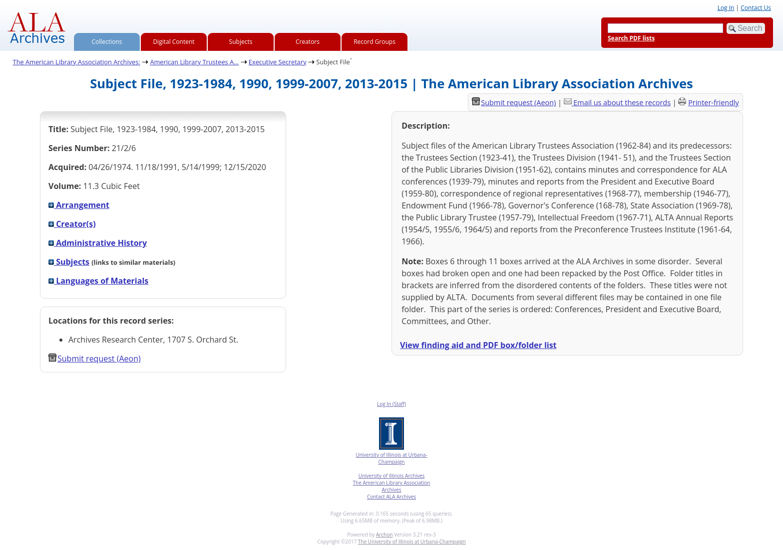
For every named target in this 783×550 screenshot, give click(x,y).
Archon (384, 534)
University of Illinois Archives (392, 475)
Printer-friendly (713, 102)
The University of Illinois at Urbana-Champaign (412, 541)
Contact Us (756, 7)
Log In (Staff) (391, 403)
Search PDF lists (631, 38)
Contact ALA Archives (391, 496)
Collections (107, 41)
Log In (726, 7)
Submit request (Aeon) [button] (94, 358)
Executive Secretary (278, 61)
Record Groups (374, 41)
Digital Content (173, 41)
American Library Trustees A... (194, 61)
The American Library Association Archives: (76, 61)
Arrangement (78, 204)
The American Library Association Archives (391, 486)
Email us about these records (622, 102)
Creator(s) (72, 223)
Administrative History (97, 242)
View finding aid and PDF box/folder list (478, 345)
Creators (308, 41)
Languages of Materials (98, 280)
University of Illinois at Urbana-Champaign (391, 458)
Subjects (241, 41)
